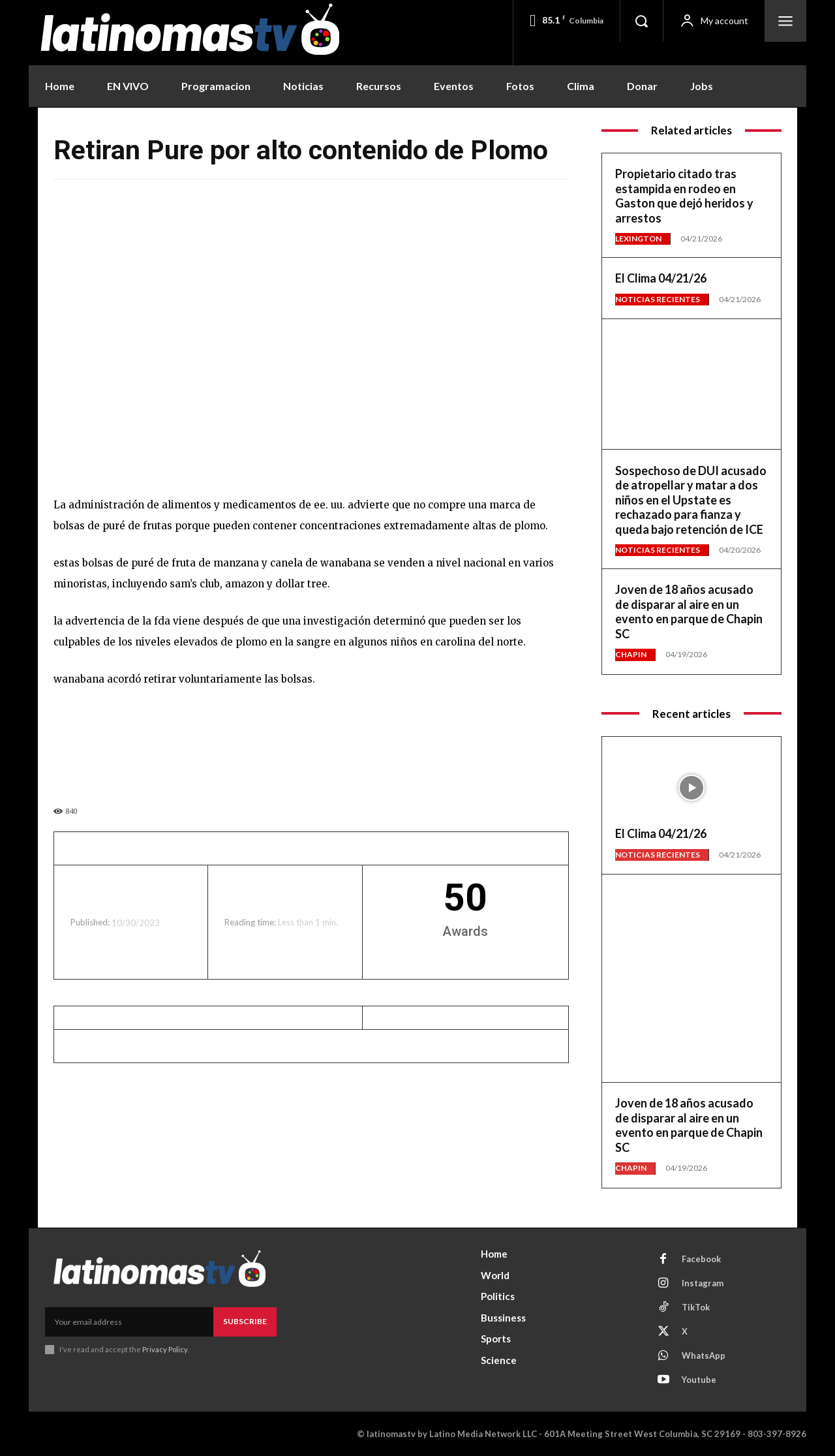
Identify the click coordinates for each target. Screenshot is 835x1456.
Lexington (638, 238)
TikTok (696, 1307)
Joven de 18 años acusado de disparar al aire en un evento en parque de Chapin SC (689, 611)
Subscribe (245, 1321)
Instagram (702, 1283)
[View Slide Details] (691, 373)
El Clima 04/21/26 (660, 278)
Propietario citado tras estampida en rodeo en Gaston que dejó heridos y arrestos (684, 195)
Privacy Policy (164, 1348)
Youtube (699, 1379)
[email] (129, 1321)
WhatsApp (703, 1355)
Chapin (630, 654)
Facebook (701, 1259)
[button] (641, 21)
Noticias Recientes (657, 299)
